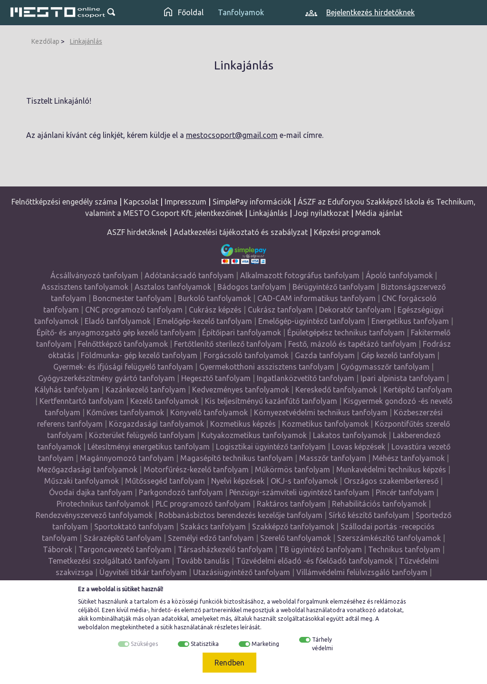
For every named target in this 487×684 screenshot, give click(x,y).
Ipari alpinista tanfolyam (402, 378)
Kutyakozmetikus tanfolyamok (254, 435)
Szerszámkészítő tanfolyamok (389, 538)
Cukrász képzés (215, 309)
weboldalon (93, 627)
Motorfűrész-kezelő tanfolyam (196, 469)
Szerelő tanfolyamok (295, 538)
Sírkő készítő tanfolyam (369, 515)
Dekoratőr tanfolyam (355, 309)
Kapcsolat (141, 201)
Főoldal (184, 12)
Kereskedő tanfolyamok (336, 389)
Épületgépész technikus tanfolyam (346, 332)
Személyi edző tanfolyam (211, 538)
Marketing (265, 644)
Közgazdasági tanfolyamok (156, 424)
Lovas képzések (358, 446)
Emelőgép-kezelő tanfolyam (204, 321)
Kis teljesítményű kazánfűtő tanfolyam (271, 401)
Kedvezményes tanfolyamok (240, 389)
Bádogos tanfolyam (251, 287)
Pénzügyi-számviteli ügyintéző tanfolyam (299, 492)
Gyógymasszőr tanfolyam (385, 366)
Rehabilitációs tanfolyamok (379, 503)
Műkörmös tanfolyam (292, 469)
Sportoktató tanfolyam (134, 526)
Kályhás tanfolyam (67, 389)
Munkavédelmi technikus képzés (391, 469)
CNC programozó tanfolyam (134, 309)
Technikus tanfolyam (404, 549)
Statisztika (205, 644)
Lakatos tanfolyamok (350, 435)
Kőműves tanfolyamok (125, 412)
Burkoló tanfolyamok (214, 298)
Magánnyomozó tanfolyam (127, 458)
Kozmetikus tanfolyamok (325, 424)
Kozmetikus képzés (243, 424)
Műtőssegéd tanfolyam (165, 481)
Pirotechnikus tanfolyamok (103, 503)
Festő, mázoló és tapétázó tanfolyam (352, 344)
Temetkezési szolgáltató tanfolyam (109, 561)
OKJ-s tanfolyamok (304, 481)
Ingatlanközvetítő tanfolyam (305, 378)
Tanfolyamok (241, 12)
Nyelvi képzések (237, 481)
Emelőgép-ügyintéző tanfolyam (311, 321)
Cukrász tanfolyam (280, 309)
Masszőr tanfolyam (332, 458)
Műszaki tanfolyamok (81, 481)
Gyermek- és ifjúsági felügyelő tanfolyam (123, 366)
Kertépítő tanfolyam (417, 389)
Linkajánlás (86, 41)
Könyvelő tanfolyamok (209, 412)
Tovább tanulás (203, 561)
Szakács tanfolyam (213, 526)
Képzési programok (347, 232)
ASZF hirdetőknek (137, 232)
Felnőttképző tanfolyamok (123, 344)
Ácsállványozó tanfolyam (94, 275)
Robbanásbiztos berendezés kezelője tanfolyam (240, 515)
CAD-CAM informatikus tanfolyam (317, 298)
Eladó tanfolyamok (118, 321)
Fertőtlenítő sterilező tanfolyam (228, 344)
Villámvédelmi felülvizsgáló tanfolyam (362, 572)
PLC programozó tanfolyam (203, 503)
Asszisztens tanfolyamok (84, 287)
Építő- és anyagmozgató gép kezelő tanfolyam (116, 332)
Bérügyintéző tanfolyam (333, 287)
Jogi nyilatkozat (321, 213)
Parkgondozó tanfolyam (181, 492)
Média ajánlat (378, 213)
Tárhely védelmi (322, 643)
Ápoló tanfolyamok (399, 275)
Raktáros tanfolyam (291, 503)
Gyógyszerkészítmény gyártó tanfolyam (106, 378)
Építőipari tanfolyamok (241, 332)
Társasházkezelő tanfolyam (226, 549)
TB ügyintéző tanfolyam (320, 549)
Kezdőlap (45, 41)
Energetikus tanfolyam (410, 321)
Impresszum (185, 201)
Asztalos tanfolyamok (173, 287)
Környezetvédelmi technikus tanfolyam (321, 412)
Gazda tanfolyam (325, 355)
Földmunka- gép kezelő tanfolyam (139, 355)
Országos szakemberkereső (391, 481)
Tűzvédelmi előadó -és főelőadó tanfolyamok (314, 561)
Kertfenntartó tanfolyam (81, 401)
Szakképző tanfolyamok (293, 526)
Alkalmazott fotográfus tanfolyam (300, 275)
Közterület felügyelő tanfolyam (142, 435)
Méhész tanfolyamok (408, 458)
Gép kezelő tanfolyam (398, 355)
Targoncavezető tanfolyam (125, 549)
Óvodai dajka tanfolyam (91, 492)
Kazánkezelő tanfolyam (146, 389)
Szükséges (144, 644)
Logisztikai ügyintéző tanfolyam (271, 446)
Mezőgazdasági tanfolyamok (87, 469)
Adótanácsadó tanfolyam (189, 275)
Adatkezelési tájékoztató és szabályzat (241, 232)
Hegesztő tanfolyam (216, 378)
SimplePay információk (252, 201)
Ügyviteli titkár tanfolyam (143, 572)
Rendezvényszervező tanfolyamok (94, 515)
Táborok (57, 549)
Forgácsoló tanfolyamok (246, 355)
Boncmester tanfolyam (132, 298)
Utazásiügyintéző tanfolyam (241, 572)
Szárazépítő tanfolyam (123, 538)
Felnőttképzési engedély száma (64, 201)
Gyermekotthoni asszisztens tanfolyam (266, 366)
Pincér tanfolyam (405, 492)
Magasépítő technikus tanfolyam (237, 458)
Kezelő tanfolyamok (164, 401)
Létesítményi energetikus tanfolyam (149, 446)
